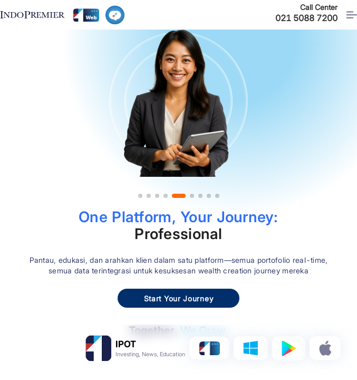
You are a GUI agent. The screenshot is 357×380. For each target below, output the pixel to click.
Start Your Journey (179, 298)
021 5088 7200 (306, 18)
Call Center (318, 7)
